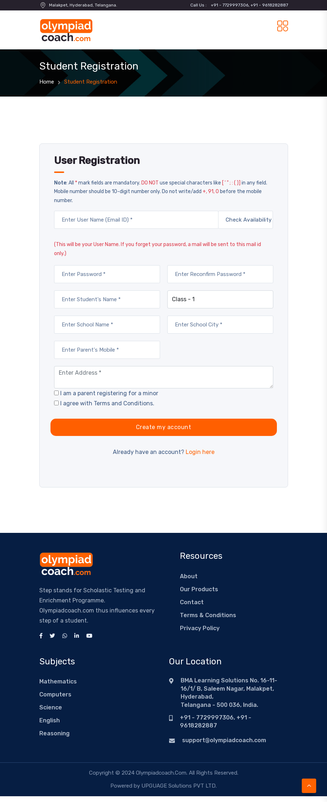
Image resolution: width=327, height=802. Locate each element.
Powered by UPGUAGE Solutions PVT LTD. (163, 786)
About (189, 576)
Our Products (199, 589)
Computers (55, 694)
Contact (192, 602)
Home (46, 82)
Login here (200, 452)
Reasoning (54, 733)
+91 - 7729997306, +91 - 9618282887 (249, 5)
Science (50, 707)
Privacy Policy (200, 628)
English (49, 720)
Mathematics (58, 681)
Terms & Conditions (208, 615)
